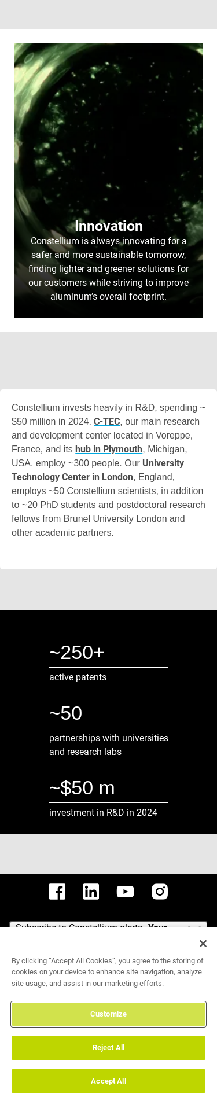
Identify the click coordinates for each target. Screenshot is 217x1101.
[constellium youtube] (125, 891)
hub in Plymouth (108, 449)
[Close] (203, 949)
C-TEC (108, 421)
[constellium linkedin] (91, 891)
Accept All (108, 1086)
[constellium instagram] (160, 891)
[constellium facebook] (57, 891)
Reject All (108, 1054)
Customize (108, 1020)
